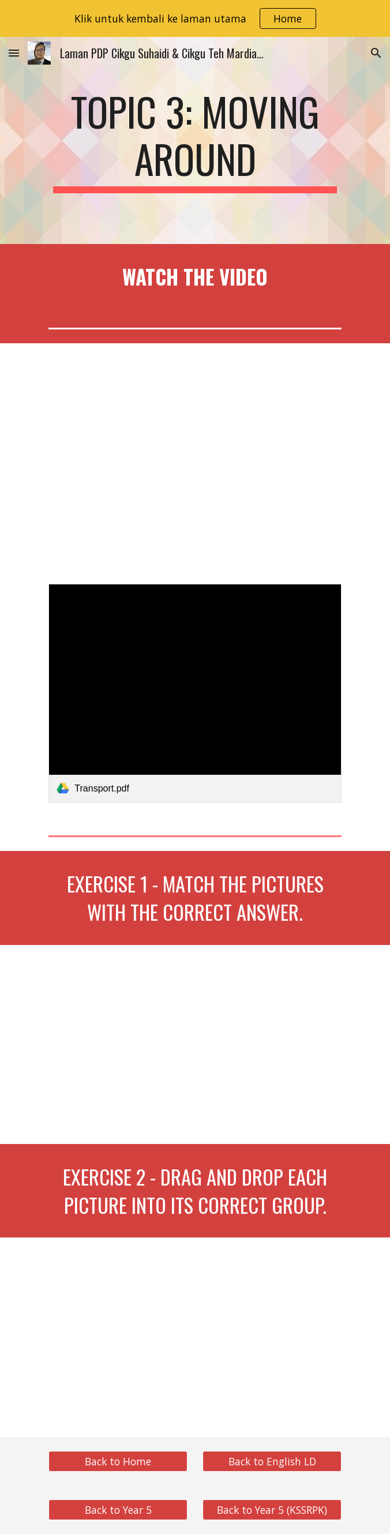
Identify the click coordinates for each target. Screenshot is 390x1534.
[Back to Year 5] (117, 1509)
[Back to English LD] (271, 1461)
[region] (195, 18)
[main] (194, 140)
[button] (14, 53)
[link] (194, 693)
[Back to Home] (117, 1461)
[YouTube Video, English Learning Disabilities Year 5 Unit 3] (194, 456)
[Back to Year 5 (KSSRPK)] (271, 1509)
